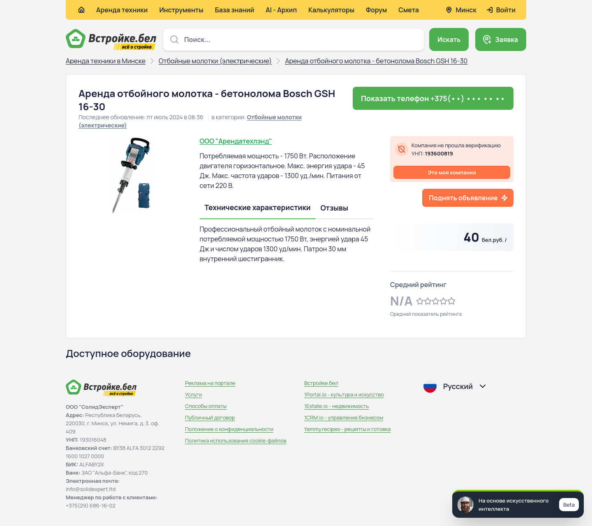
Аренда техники (122, 9)
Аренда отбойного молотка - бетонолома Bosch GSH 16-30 (376, 60)
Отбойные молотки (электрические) (215, 60)
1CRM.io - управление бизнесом (343, 417)
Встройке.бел (321, 383)
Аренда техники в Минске (106, 60)
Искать (448, 39)
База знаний (234, 9)
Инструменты (181, 9)
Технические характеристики (258, 207)
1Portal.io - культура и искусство (344, 394)
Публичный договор (210, 417)
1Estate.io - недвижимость (336, 406)
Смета (408, 9)
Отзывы (334, 208)
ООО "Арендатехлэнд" (236, 141)
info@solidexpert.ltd (91, 489)
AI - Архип (281, 9)
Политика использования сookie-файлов (236, 440)
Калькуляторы (331, 9)
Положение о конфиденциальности (229, 429)
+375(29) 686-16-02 (91, 505)
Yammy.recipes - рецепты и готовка (347, 429)
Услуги (193, 394)
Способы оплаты (206, 406)
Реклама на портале (210, 383)
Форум (376, 9)
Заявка (506, 39)
